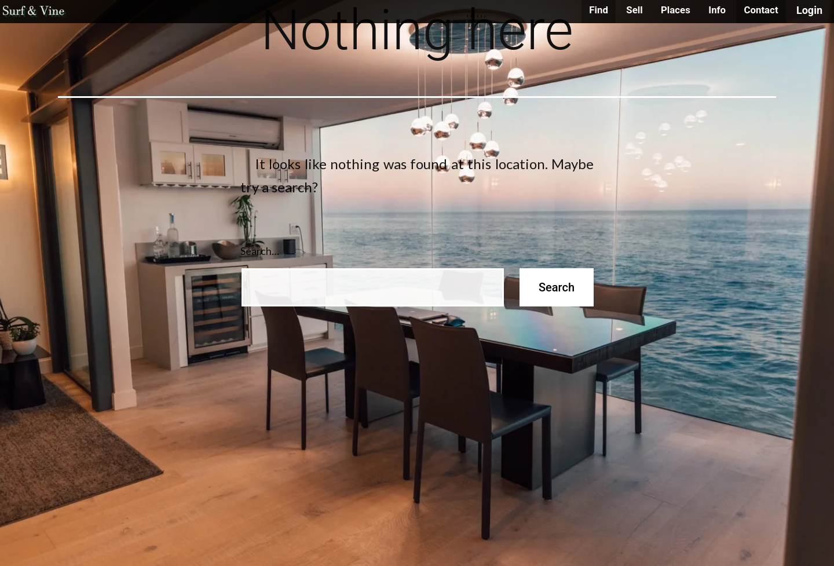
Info (717, 10)
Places (675, 10)
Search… (259, 250)
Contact (761, 10)
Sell (634, 10)
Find (598, 10)
